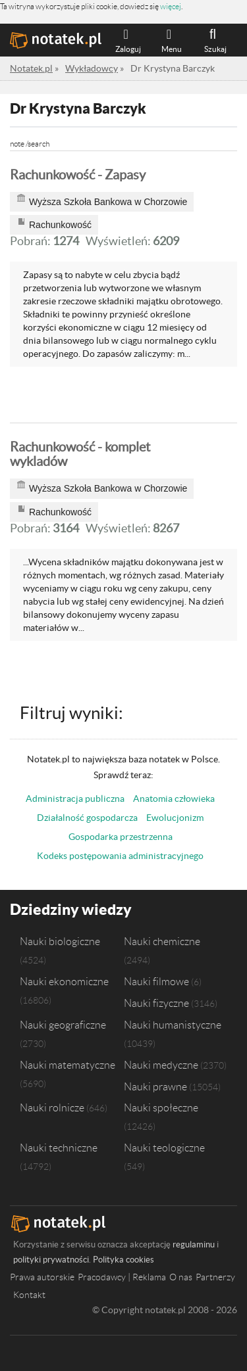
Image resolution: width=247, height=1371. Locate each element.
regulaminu (194, 1244)
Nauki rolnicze (52, 1107)
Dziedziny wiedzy (71, 909)
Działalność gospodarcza (87, 817)
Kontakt (29, 1295)
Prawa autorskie (42, 1277)
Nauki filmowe (156, 981)
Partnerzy (215, 1277)
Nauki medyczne (161, 1065)
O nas (180, 1277)
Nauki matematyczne (67, 1065)
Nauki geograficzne (63, 1025)
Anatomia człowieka (174, 798)
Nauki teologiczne (164, 1147)
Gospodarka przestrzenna (121, 836)
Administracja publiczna (75, 798)
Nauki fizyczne (156, 1003)
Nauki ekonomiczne (64, 981)
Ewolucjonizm (175, 817)
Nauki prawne (155, 1086)
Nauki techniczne (58, 1147)
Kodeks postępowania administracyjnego (120, 855)
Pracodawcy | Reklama (122, 1277)
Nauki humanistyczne (172, 1025)
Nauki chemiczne (162, 941)
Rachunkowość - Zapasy (78, 175)
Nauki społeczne (161, 1107)
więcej (170, 6)
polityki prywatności (51, 1260)
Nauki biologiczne (60, 941)
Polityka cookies (123, 1260)
